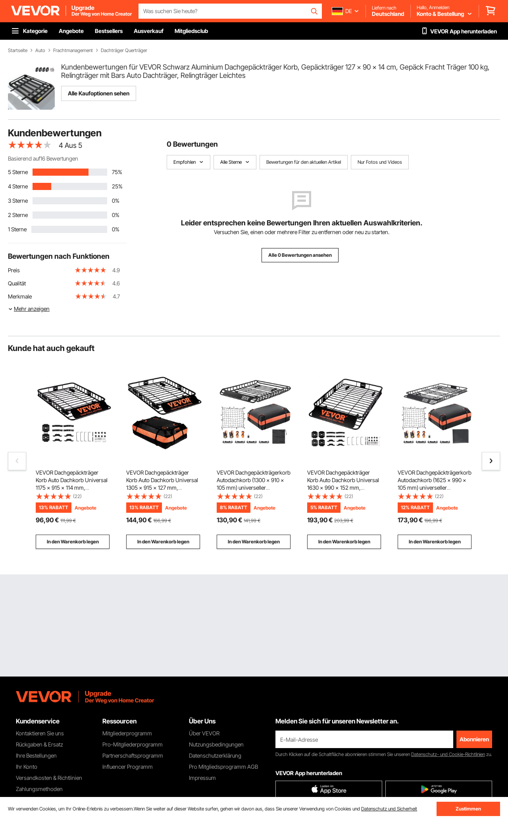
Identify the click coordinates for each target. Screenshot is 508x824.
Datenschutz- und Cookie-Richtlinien (448, 754)
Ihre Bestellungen (36, 755)
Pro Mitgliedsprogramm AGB (223, 766)
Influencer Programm (127, 766)
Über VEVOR (204, 733)
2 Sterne (18, 214)
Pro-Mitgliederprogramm (132, 744)
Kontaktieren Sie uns (40, 733)
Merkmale (20, 296)
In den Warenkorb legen (73, 542)
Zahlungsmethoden (39, 788)
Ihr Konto (26, 766)
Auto (40, 50)
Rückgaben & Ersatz (39, 744)
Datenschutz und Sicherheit (389, 809)
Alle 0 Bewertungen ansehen (300, 255)
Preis (14, 270)
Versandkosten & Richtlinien (49, 777)
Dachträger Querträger (124, 50)
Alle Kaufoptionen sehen (98, 93)
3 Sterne (18, 200)
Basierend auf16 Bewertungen (43, 158)
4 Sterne (18, 186)
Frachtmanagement (73, 50)
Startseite (17, 50)
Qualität (17, 283)
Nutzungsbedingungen (216, 744)
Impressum (202, 777)
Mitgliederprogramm (127, 733)
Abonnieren (474, 739)
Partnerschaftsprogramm (132, 755)
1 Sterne (17, 229)
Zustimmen (468, 809)
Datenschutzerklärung (215, 755)
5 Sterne (18, 172)
